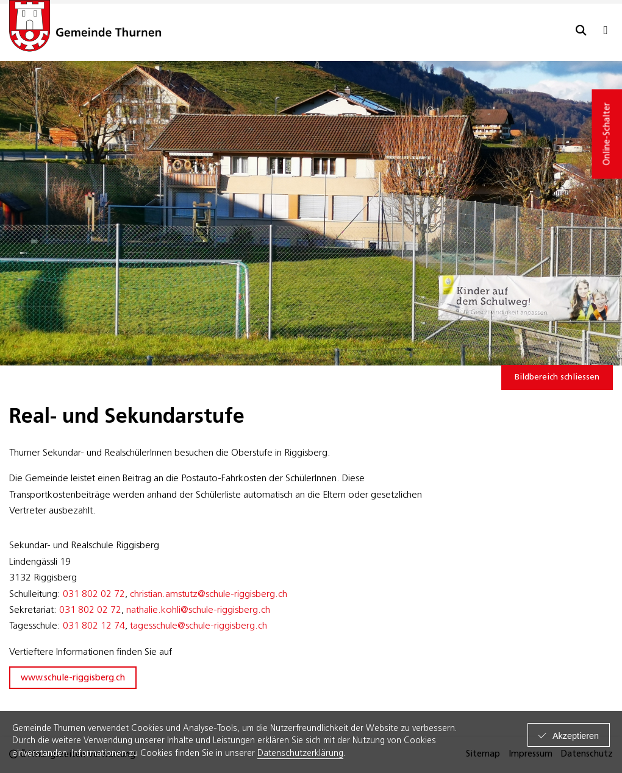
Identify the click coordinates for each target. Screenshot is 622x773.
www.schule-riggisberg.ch (73, 678)
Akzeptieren (575, 736)
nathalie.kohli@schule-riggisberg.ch (198, 610)
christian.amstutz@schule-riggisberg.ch (208, 594)
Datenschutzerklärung (300, 753)
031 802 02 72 (94, 594)
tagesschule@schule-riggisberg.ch (198, 626)
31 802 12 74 (96, 626)
